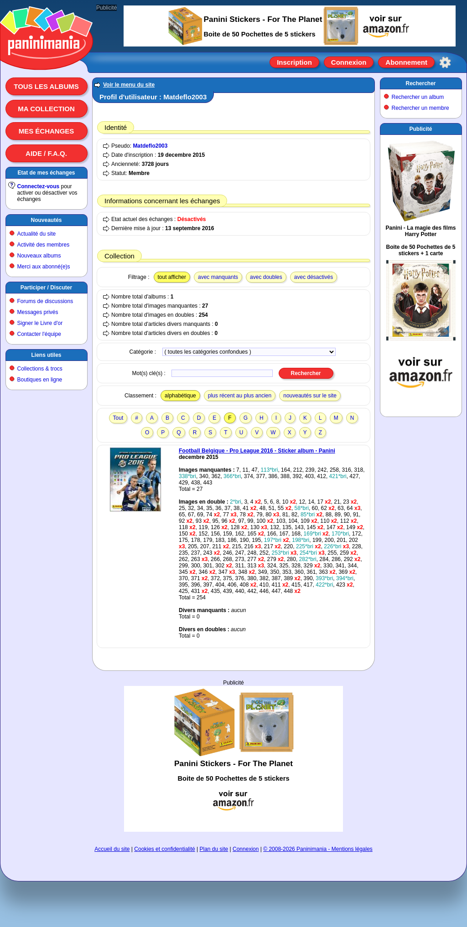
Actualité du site (36, 234)
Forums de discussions (45, 301)
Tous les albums (46, 86)
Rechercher (420, 83)
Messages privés (37, 312)
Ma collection (46, 109)
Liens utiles (46, 355)
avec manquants (218, 277)
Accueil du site (112, 849)
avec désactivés (313, 277)
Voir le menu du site (129, 85)
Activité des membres (43, 245)
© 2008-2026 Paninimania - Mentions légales (318, 849)
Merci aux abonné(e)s (43, 266)
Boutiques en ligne (39, 379)
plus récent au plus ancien (239, 395)
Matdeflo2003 (150, 146)
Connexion (349, 62)
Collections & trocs (39, 369)
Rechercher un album (418, 97)
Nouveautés (46, 220)
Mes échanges (46, 131)
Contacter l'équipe (39, 334)
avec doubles (266, 277)
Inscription (294, 62)
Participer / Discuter (46, 287)
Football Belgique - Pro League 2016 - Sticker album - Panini (257, 451)
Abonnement (406, 62)
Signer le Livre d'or (40, 323)
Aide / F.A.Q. (46, 153)
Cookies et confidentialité (164, 849)
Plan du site (214, 849)
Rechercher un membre (420, 108)
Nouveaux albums (39, 255)
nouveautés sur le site (310, 395)
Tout (118, 418)
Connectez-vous (38, 186)
